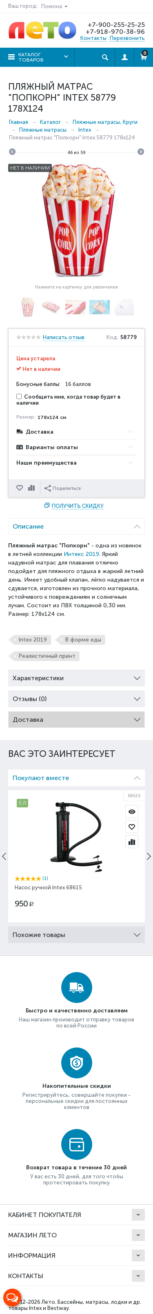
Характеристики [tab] (76, 676)
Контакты (93, 38)
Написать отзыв (63, 337)
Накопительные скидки (76, 1086)
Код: (112, 337)
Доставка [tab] (76, 717)
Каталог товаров (31, 57)
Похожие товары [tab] (76, 933)
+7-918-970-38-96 (115, 31)
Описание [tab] (76, 524)
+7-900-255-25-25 (116, 25)
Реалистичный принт (46, 656)
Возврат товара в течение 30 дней (76, 1167)
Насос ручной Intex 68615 (48, 887)
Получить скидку (78, 506)
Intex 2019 (32, 639)
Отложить (20, 488)
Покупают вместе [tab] (76, 776)
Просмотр (131, 811)
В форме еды (83, 639)
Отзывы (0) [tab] (76, 697)
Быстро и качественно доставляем (77, 1010)
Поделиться (62, 488)
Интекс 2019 (81, 554)
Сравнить (32, 488)
